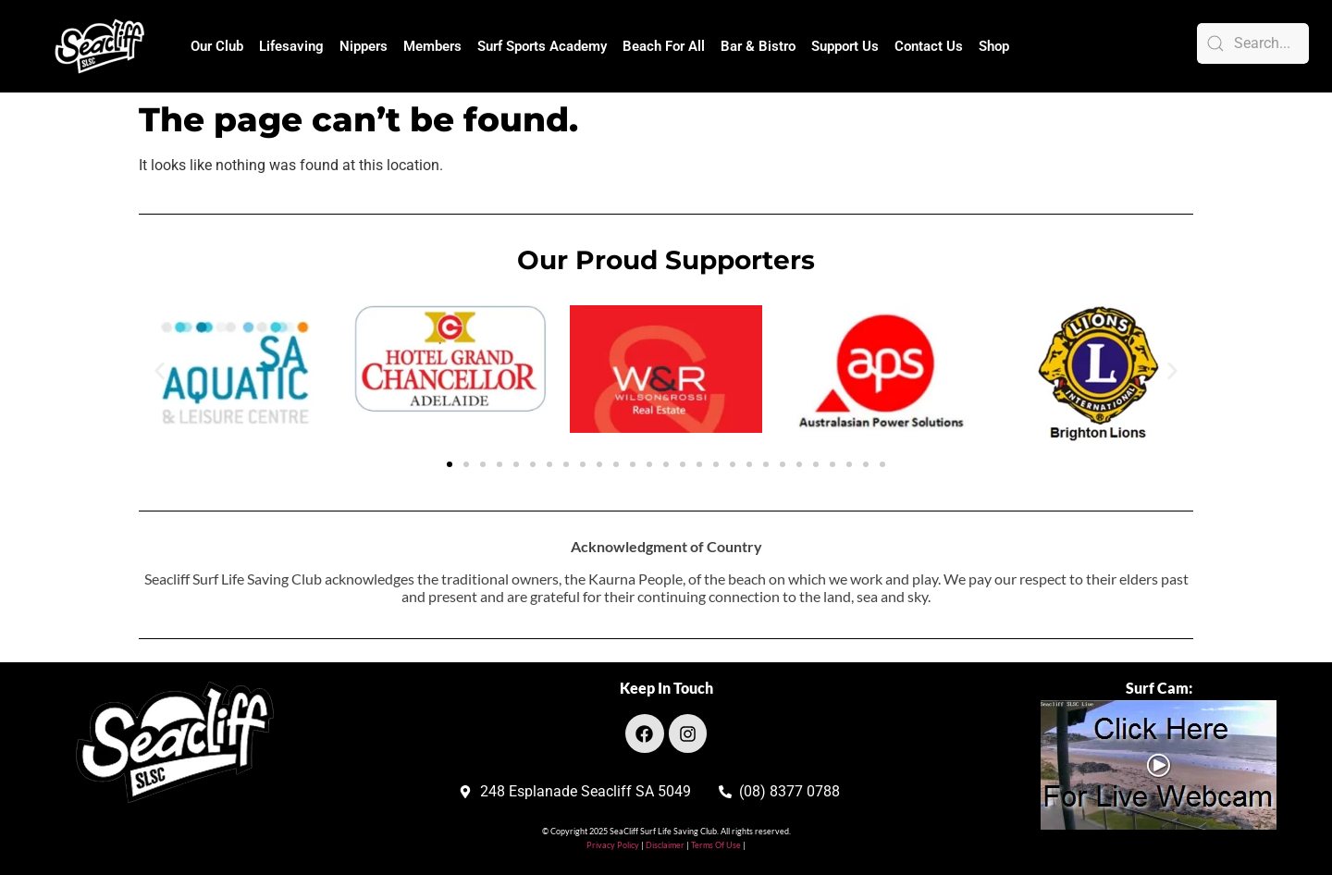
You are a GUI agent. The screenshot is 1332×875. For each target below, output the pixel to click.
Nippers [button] (363, 46)
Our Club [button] (217, 46)
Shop (994, 46)
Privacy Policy (612, 845)
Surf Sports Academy (542, 46)
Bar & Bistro (758, 46)
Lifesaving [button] (291, 46)
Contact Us (928, 46)
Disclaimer (666, 845)
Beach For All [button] (664, 46)
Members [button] (432, 46)
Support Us (845, 46)
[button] (159, 370)
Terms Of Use (715, 845)
